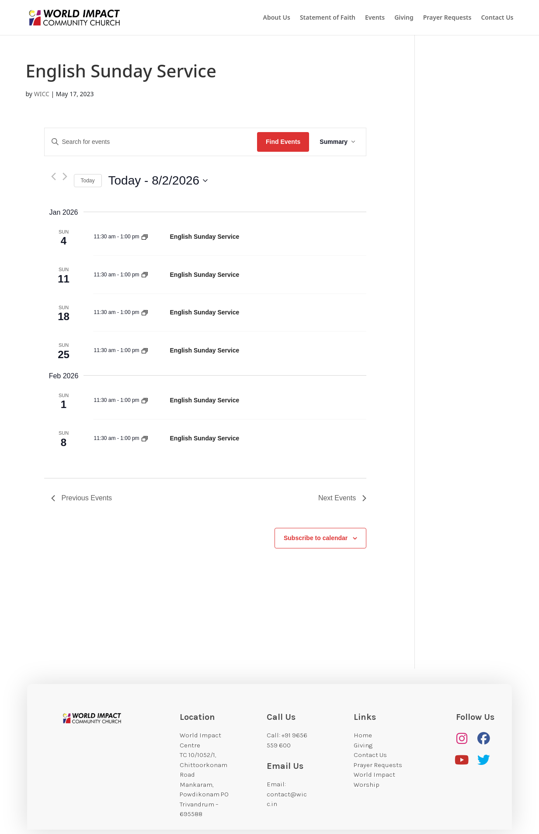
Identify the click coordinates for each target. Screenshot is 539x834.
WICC (41, 94)
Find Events (283, 141)
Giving (403, 17)
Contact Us (497, 17)
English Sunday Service (205, 236)
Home (363, 735)
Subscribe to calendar (316, 537)
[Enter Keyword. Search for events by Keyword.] (151, 142)
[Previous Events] (53, 176)
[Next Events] (65, 176)
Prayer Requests (447, 17)
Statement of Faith (327, 17)
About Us (276, 17)
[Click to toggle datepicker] (158, 180)
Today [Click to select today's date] (88, 181)
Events (375, 17)
